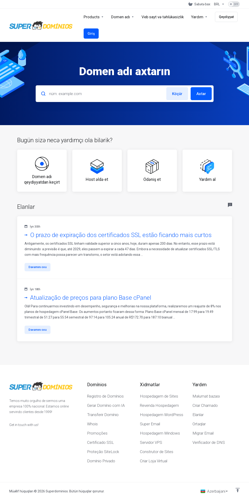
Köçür (177, 93)
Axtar (201, 93)
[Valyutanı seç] (219, 4)
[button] (124, 247)
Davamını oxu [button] (37, 267)
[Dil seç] (214, 491)
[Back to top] (237, 490)
